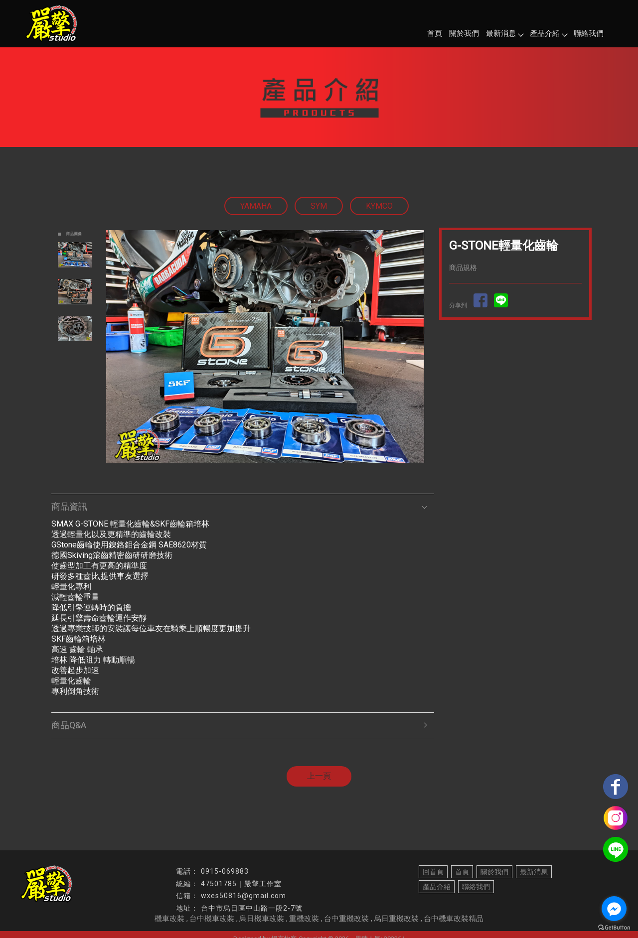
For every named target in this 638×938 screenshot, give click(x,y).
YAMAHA (256, 206)
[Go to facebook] (614, 908)
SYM (319, 206)
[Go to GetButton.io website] (614, 928)
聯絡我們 (589, 33)
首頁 (434, 33)
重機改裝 (304, 918)
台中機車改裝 (211, 918)
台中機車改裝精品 (453, 918)
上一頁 (319, 776)
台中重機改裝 (346, 918)
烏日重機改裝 (396, 918)
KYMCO (379, 206)
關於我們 (464, 33)
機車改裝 (169, 918)
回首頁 (433, 872)
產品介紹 (548, 33)
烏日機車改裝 (261, 918)
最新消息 (504, 33)
